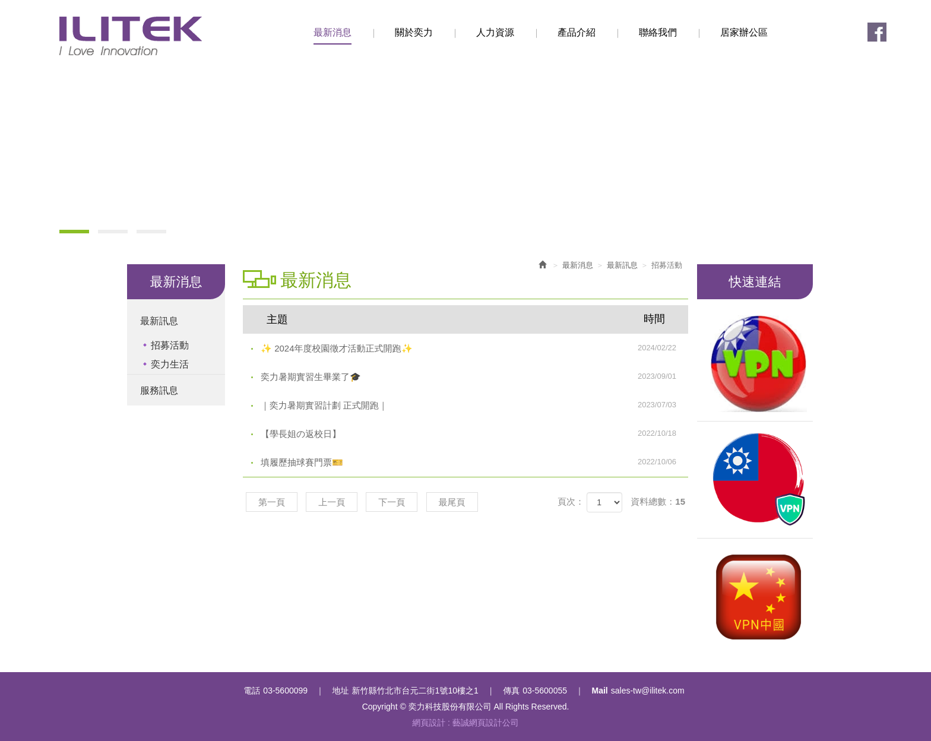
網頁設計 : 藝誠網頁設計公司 (465, 722)
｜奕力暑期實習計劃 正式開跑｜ (474, 405)
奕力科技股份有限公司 (130, 36)
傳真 (511, 690)
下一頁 (391, 502)
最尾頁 (452, 502)
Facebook (876, 32)
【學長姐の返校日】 (474, 433)
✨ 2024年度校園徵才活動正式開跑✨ (474, 348)
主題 (473, 319)
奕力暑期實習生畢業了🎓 (474, 376)
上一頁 (331, 502)
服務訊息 (159, 390)
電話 (251, 690)
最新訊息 (159, 321)
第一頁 (271, 502)
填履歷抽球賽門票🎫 (474, 462)
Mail (600, 690)
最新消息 (577, 265)
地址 (340, 690)
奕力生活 (170, 364)
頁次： (571, 501)
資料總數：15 (658, 501)
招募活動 (170, 345)
